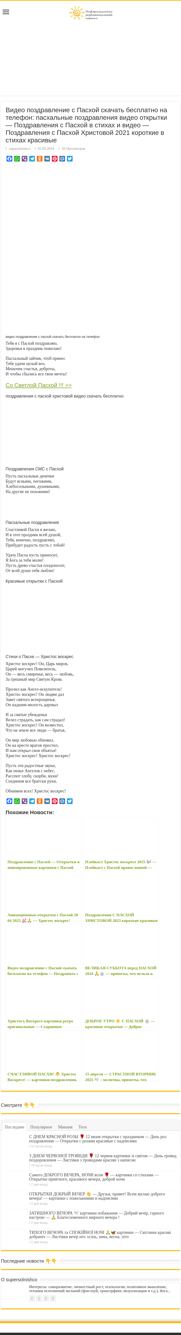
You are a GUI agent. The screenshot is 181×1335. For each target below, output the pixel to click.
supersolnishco (19, 148)
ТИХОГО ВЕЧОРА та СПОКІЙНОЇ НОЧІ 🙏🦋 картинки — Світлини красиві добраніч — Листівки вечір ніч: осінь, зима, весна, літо (100, 1234)
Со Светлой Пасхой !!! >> (39, 385)
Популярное (41, 1127)
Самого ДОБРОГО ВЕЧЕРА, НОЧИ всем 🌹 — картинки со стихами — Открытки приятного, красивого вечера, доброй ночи (94, 1177)
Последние (15, 1127)
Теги (82, 1127)
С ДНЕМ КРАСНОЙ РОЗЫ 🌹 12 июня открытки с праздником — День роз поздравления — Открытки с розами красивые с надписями (97, 1138)
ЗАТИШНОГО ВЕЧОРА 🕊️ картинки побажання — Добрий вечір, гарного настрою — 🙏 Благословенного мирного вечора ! (96, 1215)
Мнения (65, 1127)
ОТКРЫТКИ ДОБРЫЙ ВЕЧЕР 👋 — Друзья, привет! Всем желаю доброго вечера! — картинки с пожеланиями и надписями (97, 1196)
